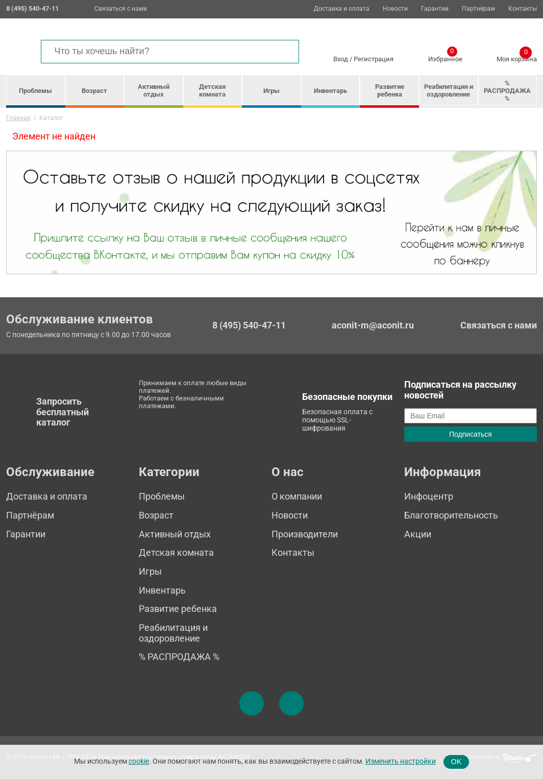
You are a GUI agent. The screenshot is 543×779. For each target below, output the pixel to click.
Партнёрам (478, 9)
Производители (305, 534)
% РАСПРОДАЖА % (507, 90)
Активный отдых (153, 90)
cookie (139, 761)
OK (456, 762)
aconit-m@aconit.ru (373, 325)
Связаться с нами (120, 8)
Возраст (94, 91)
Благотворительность (451, 515)
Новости (395, 9)
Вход (340, 59)
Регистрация (373, 59)
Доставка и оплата (341, 9)
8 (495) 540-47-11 (249, 325)
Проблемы (35, 91)
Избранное (445, 57)
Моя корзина (517, 57)
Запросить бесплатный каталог (62, 412)
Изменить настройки (400, 761)
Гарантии (435, 9)
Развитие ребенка (389, 90)
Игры (271, 91)
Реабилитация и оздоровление (448, 90)
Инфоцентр (428, 496)
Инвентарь (330, 91)
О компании (297, 496)
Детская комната (212, 90)
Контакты (522, 9)
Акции (417, 534)
